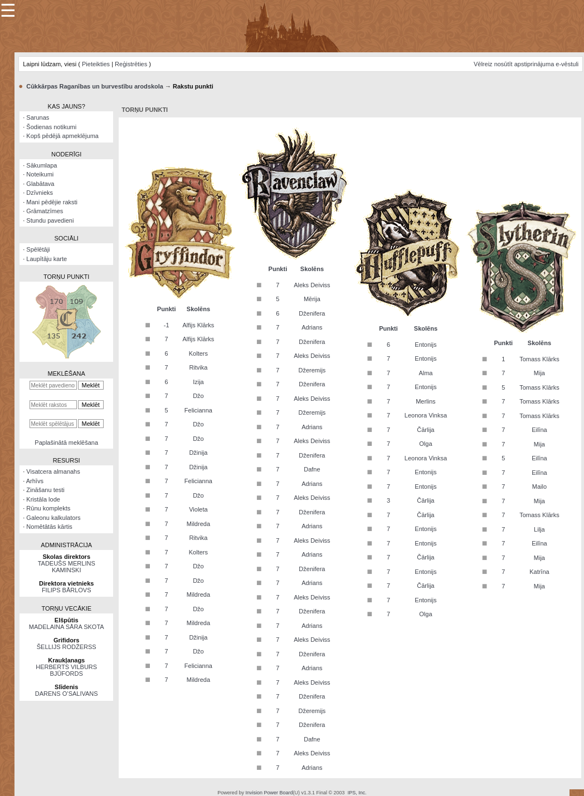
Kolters (198, 353)
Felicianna (198, 410)
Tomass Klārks (539, 359)
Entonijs (425, 344)
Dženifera (312, 313)
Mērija (312, 299)
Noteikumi (39, 174)
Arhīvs (34, 481)
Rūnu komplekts (48, 508)
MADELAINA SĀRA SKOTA (66, 626)
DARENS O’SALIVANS (66, 693)
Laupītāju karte (46, 258)
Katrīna (539, 571)
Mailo (539, 486)
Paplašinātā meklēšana (66, 442)
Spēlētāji (38, 249)
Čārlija (425, 429)
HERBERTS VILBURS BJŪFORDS (66, 670)
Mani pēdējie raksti (51, 202)
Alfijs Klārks (198, 325)
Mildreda (198, 523)
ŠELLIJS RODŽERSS (66, 646)
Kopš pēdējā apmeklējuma (62, 135)
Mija (539, 373)
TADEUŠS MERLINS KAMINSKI (66, 566)
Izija (198, 382)
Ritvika (198, 367)
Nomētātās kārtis (49, 526)
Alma (425, 373)
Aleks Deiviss (312, 285)
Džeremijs (311, 370)
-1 (166, 325)
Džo (198, 395)
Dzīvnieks (39, 192)
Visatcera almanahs (53, 471)
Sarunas (37, 117)
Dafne (312, 469)
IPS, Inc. (357, 792)
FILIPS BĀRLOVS (66, 590)
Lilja (539, 529)
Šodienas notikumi (51, 127)
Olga (425, 443)
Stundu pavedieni (50, 220)
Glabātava (40, 183)
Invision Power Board (269, 792)
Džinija (198, 452)
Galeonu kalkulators (53, 517)
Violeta (198, 509)
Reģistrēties (131, 64)
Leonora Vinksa (426, 415)
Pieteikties (96, 64)
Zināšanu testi (45, 490)
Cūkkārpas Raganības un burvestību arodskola (94, 86)
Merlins (425, 401)
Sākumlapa (41, 165)
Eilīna (539, 429)
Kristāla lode (43, 499)
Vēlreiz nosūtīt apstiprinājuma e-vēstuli (526, 64)
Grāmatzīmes (44, 211)
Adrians (311, 327)
